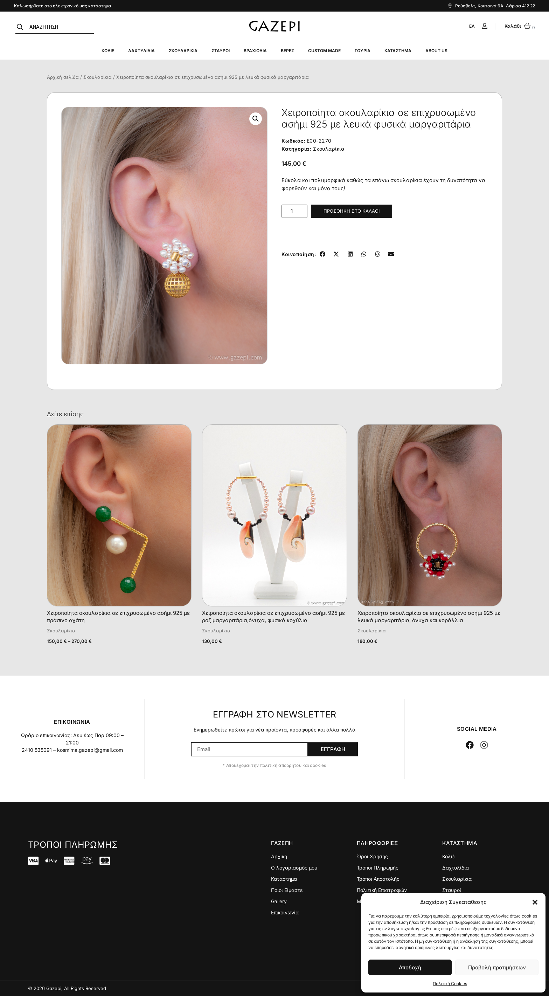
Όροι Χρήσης (372, 856)
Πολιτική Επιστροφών (382, 890)
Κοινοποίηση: (299, 254)
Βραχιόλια (255, 50)
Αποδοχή (410, 967)
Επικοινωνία (285, 912)
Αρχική (279, 856)
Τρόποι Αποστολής (378, 879)
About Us (436, 50)
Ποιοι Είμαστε (287, 890)
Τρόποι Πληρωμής (377, 868)
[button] (534, 902)
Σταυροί (220, 50)
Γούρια (362, 50)
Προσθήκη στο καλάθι (352, 211)
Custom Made (324, 50)
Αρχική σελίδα (63, 77)
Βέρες (287, 50)
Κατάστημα (397, 50)
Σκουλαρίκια (183, 50)
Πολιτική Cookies (450, 983)
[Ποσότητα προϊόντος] (294, 211)
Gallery (279, 901)
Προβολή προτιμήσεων (497, 967)
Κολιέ (108, 50)
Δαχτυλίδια (141, 50)
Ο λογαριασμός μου (294, 868)
